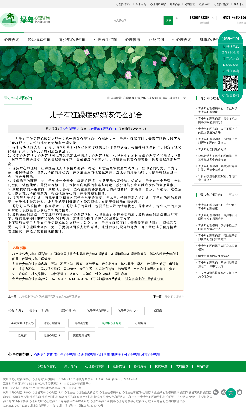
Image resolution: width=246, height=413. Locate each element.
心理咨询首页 (123, 4)
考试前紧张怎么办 (22, 323)
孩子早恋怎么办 (128, 310)
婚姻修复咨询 (20, 396)
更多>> (233, 194)
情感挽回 (99, 396)
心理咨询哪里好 (152, 392)
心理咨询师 (56, 392)
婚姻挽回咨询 (67, 396)
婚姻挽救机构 (85, 396)
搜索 (168, 20)
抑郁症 (161, 269)
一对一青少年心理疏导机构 (148, 396)
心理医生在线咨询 (177, 396)
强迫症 (23, 274)
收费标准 (204, 4)
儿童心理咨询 (52, 335)
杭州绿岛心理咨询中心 (103, 128)
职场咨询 (156, 39)
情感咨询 (35, 396)
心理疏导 (140, 323)
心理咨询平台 (54, 401)
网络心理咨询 (118, 401)
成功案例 (182, 366)
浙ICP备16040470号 (91, 405)
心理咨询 (11, 39)
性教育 (22, 335)
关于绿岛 (141, 4)
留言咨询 (230, 95)
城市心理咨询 (211, 39)
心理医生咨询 (105, 39)
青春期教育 (82, 323)
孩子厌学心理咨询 (98, 310)
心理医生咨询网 (99, 401)
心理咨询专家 (158, 4)
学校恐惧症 (59, 274)
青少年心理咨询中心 (118, 396)
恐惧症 (42, 274)
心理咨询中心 (40, 392)
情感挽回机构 (50, 396)
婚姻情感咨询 (39, 39)
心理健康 (132, 39)
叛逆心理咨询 (68, 310)
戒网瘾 (157, 310)
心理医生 (69, 392)
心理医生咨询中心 (110, 392)
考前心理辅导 (52, 323)
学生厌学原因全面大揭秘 (213, 256)
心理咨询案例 (221, 4)
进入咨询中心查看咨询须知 (144, 279)
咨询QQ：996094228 (124, 379)
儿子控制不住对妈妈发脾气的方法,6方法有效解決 (49, 296)
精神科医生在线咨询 (76, 401)
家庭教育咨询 (81, 335)
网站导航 (203, 366)
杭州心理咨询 (64, 405)
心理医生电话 (153, 401)
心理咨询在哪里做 (174, 401)
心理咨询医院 (37, 401)
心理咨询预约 (171, 392)
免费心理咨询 (197, 396)
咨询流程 (190, 4)
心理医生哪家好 (132, 392)
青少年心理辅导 (174, 296)
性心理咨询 (181, 39)
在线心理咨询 (136, 401)
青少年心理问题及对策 (212, 149)
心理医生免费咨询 (87, 392)
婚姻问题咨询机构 (191, 392)
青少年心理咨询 (72, 39)
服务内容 (175, 4)
